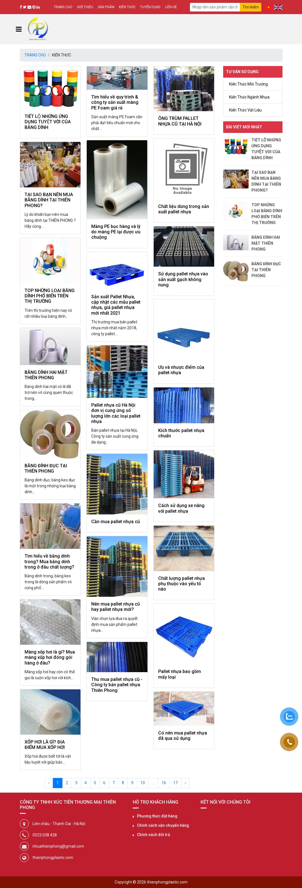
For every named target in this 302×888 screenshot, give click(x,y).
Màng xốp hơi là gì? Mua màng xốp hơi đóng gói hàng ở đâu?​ (50, 657)
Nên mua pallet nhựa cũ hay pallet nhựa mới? (115, 606)
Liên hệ (171, 7)
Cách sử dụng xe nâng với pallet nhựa (181, 508)
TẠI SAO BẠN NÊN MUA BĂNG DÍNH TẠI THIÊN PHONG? (49, 200)
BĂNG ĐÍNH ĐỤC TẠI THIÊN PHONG (46, 468)
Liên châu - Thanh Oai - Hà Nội (58, 823)
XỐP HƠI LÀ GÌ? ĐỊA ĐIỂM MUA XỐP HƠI (45, 744)
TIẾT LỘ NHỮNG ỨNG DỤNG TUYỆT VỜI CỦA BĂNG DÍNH (48, 122)
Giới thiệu (85, 7)
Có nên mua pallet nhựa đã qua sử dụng (182, 735)
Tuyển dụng (150, 7)
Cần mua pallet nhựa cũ (115, 521)
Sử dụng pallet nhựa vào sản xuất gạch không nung (183, 279)
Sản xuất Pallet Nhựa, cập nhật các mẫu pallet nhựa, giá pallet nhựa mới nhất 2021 (115, 305)
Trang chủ (63, 7)
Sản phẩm (106, 7)
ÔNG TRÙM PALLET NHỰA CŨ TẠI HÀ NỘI (179, 121)
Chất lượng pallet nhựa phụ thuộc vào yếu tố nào (181, 584)
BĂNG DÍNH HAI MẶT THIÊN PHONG (46, 375)
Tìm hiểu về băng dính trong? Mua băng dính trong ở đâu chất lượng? (49, 561)
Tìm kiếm (250, 7)
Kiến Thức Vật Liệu (245, 110)
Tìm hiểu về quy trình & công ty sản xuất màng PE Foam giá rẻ (114, 102)
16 (164, 782)
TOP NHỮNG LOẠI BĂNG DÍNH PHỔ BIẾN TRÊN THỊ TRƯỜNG (50, 296)
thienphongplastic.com (52, 857)
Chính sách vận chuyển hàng (163, 825)
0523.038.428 (44, 835)
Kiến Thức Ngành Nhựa (249, 97)
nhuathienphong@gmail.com (58, 846)
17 (175, 782)
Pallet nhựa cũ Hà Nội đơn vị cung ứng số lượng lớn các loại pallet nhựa (115, 413)
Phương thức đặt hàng (157, 816)
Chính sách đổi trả (153, 834)
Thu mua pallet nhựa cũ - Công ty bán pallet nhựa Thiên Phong (116, 685)
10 (142, 782)
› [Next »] (185, 782)
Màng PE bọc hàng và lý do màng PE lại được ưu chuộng (115, 232)
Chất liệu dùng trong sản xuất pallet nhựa (183, 209)
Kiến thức (127, 7)
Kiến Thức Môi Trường (248, 84)
